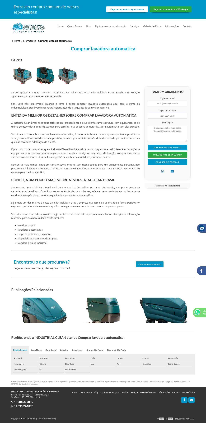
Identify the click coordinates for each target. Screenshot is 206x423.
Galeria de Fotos (152, 26)
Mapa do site (188, 392)
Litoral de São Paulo (116, 350)
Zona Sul (64, 350)
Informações (172, 26)
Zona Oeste (51, 350)
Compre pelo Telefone (167, 162)
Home (60, 26)
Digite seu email (167, 98)
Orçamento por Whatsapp (167, 155)
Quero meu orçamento (149, 264)
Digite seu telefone (167, 110)
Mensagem (167, 122)
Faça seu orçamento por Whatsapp (171, 9)
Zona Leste (77, 350)
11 (22, 402)
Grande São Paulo (94, 350)
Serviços (134, 26)
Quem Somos (74, 26)
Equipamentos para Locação (110, 26)
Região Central (20, 350)
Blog (88, 26)
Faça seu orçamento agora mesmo (127, 9)
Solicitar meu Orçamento (167, 147)
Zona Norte (36, 350)
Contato (187, 26)
